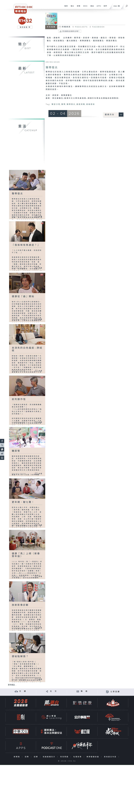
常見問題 (65, 757)
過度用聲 (80, 104)
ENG (115, 6)
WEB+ (85, 7)
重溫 (91, 7)
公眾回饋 (115, 692)
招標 (36, 757)
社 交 (53, 691)
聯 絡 (84, 691)
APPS (98, 7)
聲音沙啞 (56, 104)
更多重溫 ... (12, 685)
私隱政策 (78, 757)
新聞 (77, 7)
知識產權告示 (49, 757)
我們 (104, 7)
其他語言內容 (110, 757)
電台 (71, 7)
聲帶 (63, 104)
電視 (65, 7)
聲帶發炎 (71, 104)
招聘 (27, 757)
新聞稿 (17, 757)
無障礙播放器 (93, 757)
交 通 (22, 691)
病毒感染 (90, 104)
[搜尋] (126, 5)
